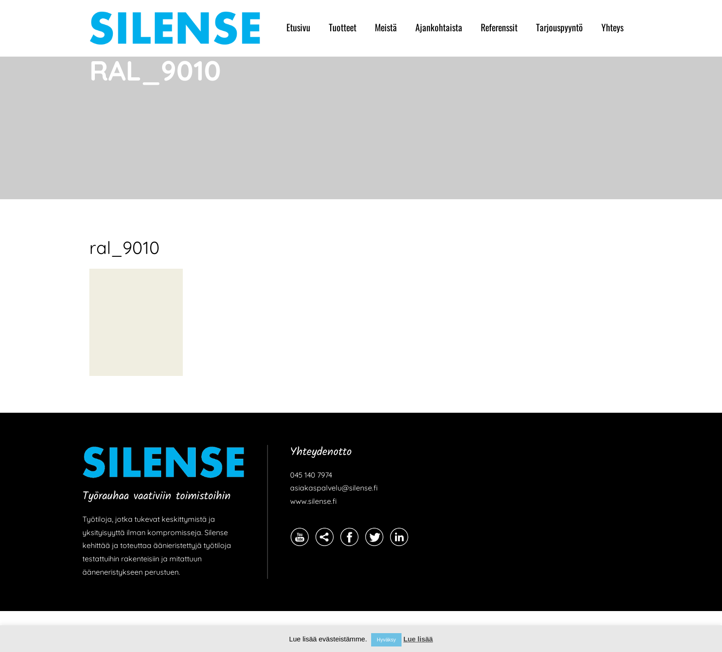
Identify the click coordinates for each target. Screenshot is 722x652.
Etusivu (298, 27)
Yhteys (612, 27)
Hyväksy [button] (386, 639)
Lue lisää (418, 639)
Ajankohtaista (438, 27)
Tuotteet (342, 27)
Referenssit (499, 27)
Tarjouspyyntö (559, 27)
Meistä (386, 27)
